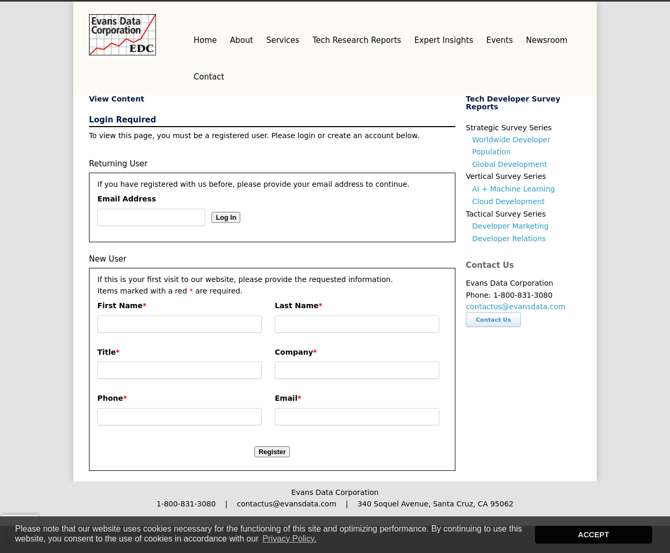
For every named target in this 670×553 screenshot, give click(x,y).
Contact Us (493, 320)
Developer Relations (509, 238)
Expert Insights (443, 40)
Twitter (528, 12)
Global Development (509, 164)
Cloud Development (508, 201)
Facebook (549, 12)
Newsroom (546, 40)
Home (205, 40)
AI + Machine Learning (513, 189)
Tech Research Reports (356, 40)
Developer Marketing (510, 226)
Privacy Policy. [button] (290, 538)
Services (282, 40)
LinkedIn (570, 12)
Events (499, 40)
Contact (209, 77)
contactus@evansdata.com (515, 306)
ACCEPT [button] (593, 535)
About (241, 40)
